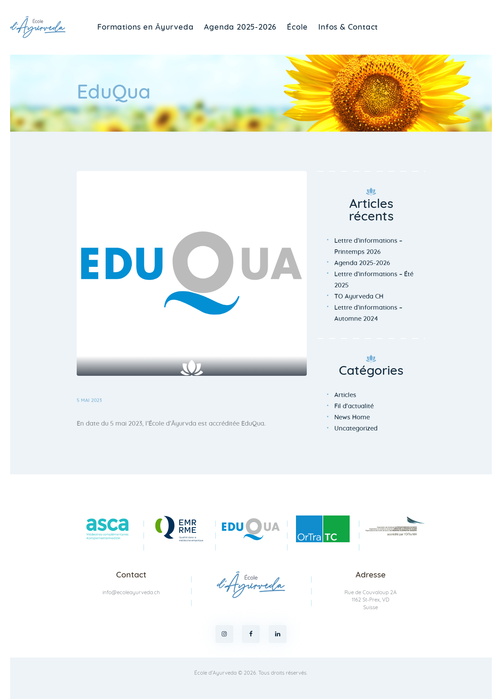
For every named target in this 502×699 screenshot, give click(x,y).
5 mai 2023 (89, 400)
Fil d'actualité (354, 406)
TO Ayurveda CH (358, 297)
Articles (345, 395)
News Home (352, 417)
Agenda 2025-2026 (362, 263)
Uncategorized (356, 429)
